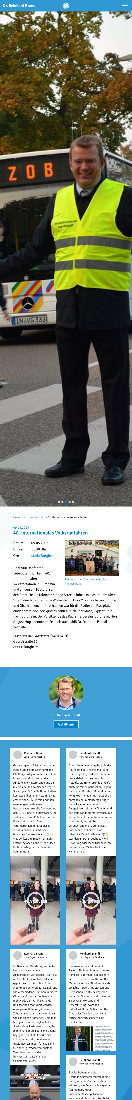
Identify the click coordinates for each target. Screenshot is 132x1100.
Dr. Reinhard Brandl (66, 715)
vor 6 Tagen (86, 1063)
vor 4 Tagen (30, 957)
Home (16, 517)
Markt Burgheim (43, 555)
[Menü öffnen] (125, 6)
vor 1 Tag (28, 756)
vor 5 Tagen (86, 957)
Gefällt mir (66, 724)
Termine (33, 517)
